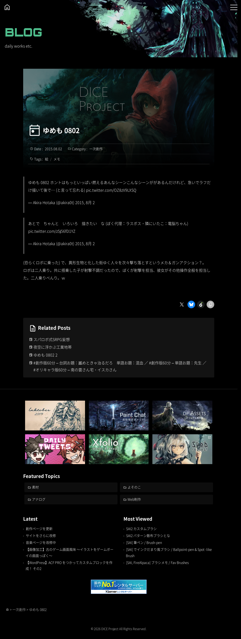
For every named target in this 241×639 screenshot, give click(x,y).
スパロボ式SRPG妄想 (51, 339)
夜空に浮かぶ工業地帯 (52, 347)
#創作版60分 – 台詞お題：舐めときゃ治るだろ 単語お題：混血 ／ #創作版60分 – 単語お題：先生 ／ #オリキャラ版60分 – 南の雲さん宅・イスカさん (119, 366)
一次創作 (96, 148)
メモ (57, 159)
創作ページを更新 (39, 528)
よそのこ (134, 487)
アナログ (38, 499)
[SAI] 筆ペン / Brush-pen (144, 542)
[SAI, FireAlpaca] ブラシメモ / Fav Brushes (157, 562)
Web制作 (134, 499)
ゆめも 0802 (61, 130)
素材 (35, 487)
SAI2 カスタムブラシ (141, 528)
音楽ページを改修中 (41, 542)
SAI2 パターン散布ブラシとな (148, 535)
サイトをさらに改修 (41, 535)
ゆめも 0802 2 (45, 355)
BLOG (23, 32)
